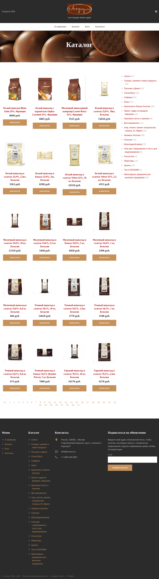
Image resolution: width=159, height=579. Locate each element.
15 (77, 400)
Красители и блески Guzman (139, 106)
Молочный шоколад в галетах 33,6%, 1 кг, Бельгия (104, 242)
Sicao (128, 102)
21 (110, 400)
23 (40, 403)
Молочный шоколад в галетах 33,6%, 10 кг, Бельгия (15, 242)
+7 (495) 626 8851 (69, 455)
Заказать (15, 122)
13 (66, 400)
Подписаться (119, 465)
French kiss (130, 156)
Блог (87, 27)
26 (56, 403)
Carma (129, 76)
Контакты (100, 27)
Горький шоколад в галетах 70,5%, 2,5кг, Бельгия (104, 371)
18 (94, 400)
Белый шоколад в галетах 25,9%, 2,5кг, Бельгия (14, 176)
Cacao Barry (131, 93)
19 (99, 400)
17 (88, 400)
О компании (60, 27)
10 (50, 400)
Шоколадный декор (135, 144)
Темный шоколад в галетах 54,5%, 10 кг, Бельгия (44, 307)
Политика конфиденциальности (35, 574)
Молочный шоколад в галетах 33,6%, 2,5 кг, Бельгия (45, 242)
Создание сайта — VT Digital (62, 574)
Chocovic (130, 140)
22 (115, 400)
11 (56, 400)
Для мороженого (133, 123)
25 (50, 403)
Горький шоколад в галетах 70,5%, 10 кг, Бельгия (74, 371)
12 (61, 400)
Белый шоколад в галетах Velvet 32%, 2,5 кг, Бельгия (104, 176)
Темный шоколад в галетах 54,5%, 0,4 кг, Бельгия (15, 371)
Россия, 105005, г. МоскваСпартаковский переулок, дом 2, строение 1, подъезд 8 (81, 440)
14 (72, 400)
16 (83, 400)
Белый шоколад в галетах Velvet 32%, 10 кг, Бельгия (74, 177)
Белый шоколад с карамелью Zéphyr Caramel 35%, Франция (45, 111)
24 (45, 403)
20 (104, 400)
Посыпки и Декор (134, 89)
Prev (5, 400)
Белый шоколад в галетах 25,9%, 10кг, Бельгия (104, 111)
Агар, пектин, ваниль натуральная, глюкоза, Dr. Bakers (40, 498)
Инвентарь (131, 161)
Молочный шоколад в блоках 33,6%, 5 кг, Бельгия (74, 242)
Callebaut (130, 97)
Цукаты (129, 165)
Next (79, 403)
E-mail (110, 452)
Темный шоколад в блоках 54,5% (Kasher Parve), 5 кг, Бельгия (45, 371)
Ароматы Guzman (134, 135)
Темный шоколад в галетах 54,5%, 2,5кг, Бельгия (74, 307)
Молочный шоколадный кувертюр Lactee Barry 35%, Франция (74, 111)
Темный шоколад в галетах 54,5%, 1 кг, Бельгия (104, 307)
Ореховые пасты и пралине (138, 119)
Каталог (76, 27)
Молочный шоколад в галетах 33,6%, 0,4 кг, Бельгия (15, 307)
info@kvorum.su (68, 449)
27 (61, 403)
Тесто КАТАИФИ (133, 170)
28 (67, 403)
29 (72, 403)
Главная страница (72, 57)
